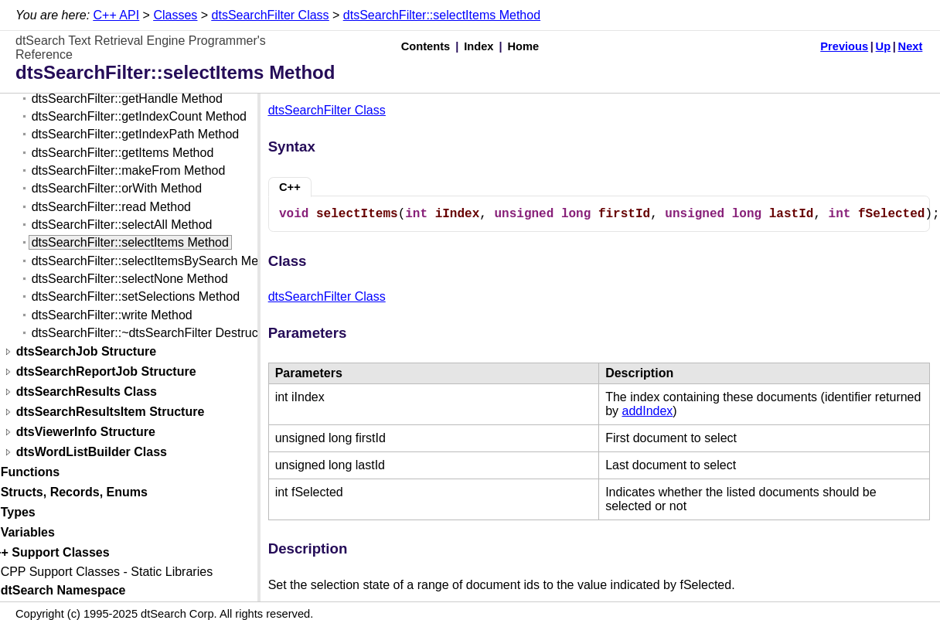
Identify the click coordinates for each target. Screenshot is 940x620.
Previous (844, 46)
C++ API (117, 15)
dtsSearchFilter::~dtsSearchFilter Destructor (152, 332)
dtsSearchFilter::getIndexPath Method (136, 134)
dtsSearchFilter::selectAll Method (122, 224)
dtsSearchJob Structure (86, 352)
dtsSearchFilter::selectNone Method (130, 278)
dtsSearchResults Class (86, 392)
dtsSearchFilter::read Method (111, 206)
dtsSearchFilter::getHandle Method (127, 98)
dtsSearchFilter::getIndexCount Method (139, 116)
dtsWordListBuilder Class (91, 452)
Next (910, 46)
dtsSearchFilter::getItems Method (123, 152)
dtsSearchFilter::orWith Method (117, 188)
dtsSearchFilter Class (270, 15)
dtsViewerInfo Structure (85, 432)
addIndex (647, 410)
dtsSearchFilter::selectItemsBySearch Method (157, 260)
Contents (426, 46)
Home (524, 46)
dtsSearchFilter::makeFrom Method (129, 170)
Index (478, 46)
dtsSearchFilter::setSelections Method (136, 296)
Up (883, 46)
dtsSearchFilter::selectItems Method (441, 15)
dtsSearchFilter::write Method (112, 315)
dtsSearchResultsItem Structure (110, 412)
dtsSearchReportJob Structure (106, 372)
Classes (175, 15)
